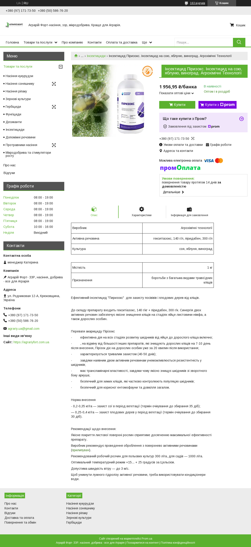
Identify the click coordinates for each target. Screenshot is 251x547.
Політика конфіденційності (178, 542)
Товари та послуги (37, 42)
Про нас (9, 165)
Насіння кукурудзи (19, 76)
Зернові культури (18, 99)
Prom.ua (147, 538)
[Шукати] (239, 42)
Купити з (220, 105)
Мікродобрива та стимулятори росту (28, 154)
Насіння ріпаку (16, 91)
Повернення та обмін (20, 522)
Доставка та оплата (19, 518)
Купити (179, 105)
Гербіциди (13, 106)
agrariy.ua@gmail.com (23, 328)
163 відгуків (197, 3)
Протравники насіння (21, 145)
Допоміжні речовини (20, 137)
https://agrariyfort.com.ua (31, 342)
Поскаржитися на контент (143, 542)
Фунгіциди (13, 114)
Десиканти (14, 122)
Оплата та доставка (121, 42)
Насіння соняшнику (20, 83)
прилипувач (80, 450)
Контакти (94, 42)
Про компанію (72, 42)
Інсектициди (96, 56)
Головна (12, 42)
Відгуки (9, 173)
